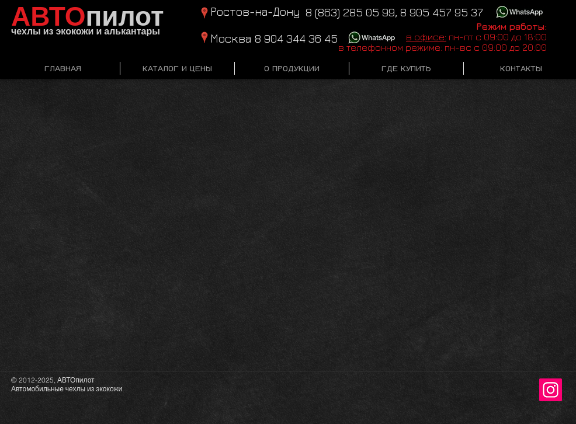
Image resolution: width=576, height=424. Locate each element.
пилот (87, 17)
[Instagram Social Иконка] (550, 389)
